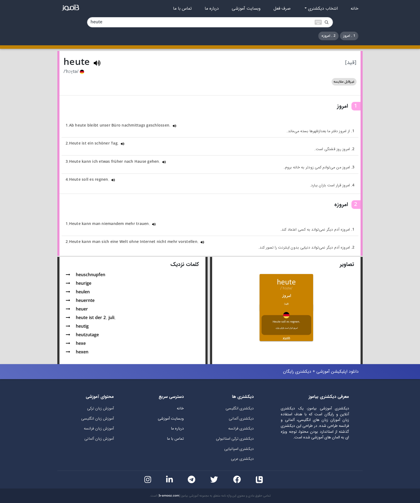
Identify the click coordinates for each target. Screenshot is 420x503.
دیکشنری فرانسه (241, 429)
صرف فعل (282, 8)
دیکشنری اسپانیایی (239, 449)
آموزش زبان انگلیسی (97, 419)
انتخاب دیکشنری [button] (322, 8)
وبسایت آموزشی (246, 8)
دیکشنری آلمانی (241, 419)
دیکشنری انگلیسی (240, 408)
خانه (354, 8)
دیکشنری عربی (242, 459)
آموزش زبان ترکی (100, 408)
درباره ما (212, 8)
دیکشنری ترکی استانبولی (235, 439)
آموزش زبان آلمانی (99, 439)
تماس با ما (182, 8)
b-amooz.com (169, 495)
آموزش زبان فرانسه (99, 429)
